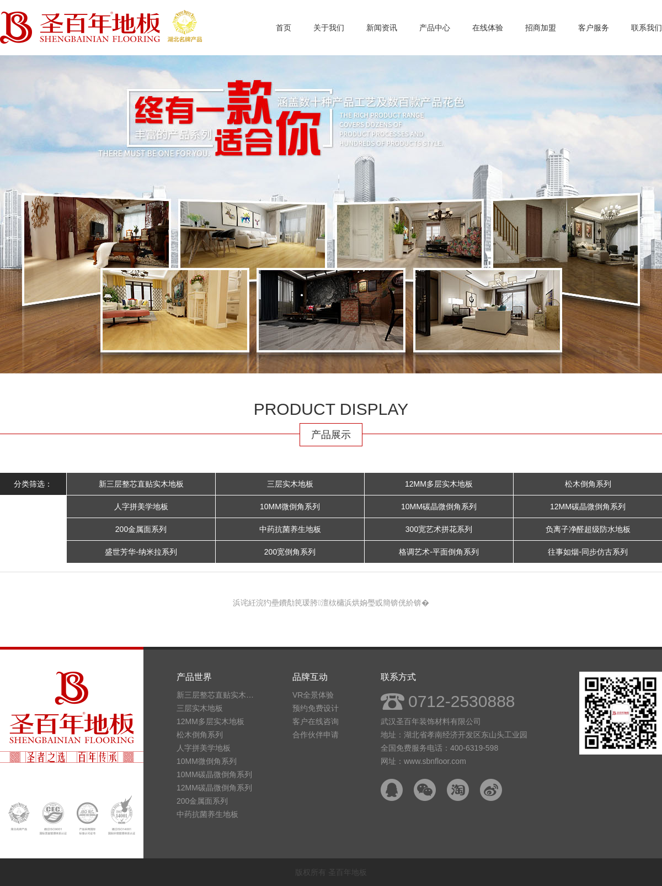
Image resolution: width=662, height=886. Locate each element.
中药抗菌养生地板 (290, 529)
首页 (283, 27)
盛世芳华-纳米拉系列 (141, 551)
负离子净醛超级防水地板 (588, 529)
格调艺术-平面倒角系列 (439, 551)
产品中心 (434, 27)
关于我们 (328, 27)
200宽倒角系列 (290, 551)
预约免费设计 (315, 708)
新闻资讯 (381, 27)
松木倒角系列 (588, 483)
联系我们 (646, 27)
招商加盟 (540, 27)
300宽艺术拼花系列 (438, 529)
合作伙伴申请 (315, 734)
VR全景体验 (313, 694)
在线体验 (487, 27)
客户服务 (593, 27)
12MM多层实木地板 (439, 483)
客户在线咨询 (315, 721)
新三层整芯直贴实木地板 (141, 483)
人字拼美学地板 (141, 506)
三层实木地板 (290, 483)
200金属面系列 (141, 529)
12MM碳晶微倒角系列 (588, 506)
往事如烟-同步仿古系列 (588, 551)
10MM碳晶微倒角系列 (439, 506)
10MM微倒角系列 (290, 506)
